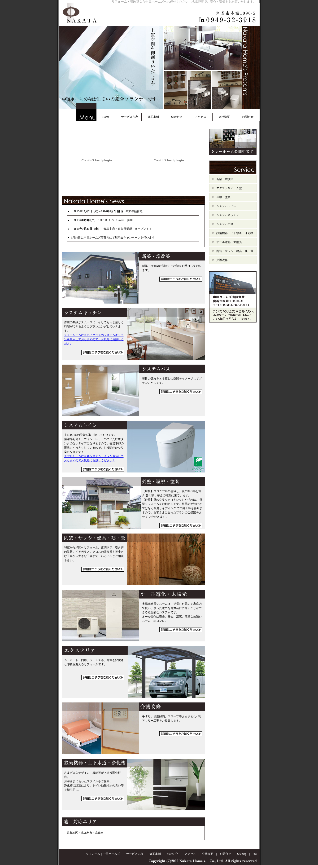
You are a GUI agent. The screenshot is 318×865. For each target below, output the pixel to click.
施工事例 (153, 117)
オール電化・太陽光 (229, 242)
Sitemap (241, 854)
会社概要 (224, 117)
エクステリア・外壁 (229, 188)
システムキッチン (227, 215)
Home (105, 117)
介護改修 (222, 260)
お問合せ (247, 117)
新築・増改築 (224, 179)
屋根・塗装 (223, 197)
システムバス (224, 224)
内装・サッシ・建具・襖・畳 (234, 251)
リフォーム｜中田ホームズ (103, 854)
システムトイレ (226, 206)
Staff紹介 (176, 117)
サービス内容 (129, 117)
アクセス (200, 117)
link (255, 854)
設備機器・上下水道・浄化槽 (234, 233)
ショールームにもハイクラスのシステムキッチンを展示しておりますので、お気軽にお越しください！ (94, 339)
